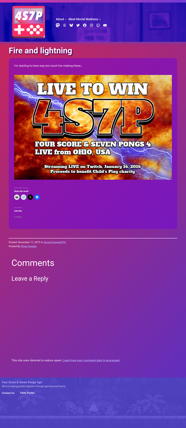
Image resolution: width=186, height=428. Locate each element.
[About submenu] (66, 19)
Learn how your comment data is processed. (91, 360)
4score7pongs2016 (55, 242)
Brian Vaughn (29, 246)
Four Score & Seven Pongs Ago (22, 382)
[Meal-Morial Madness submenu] (100, 19)
